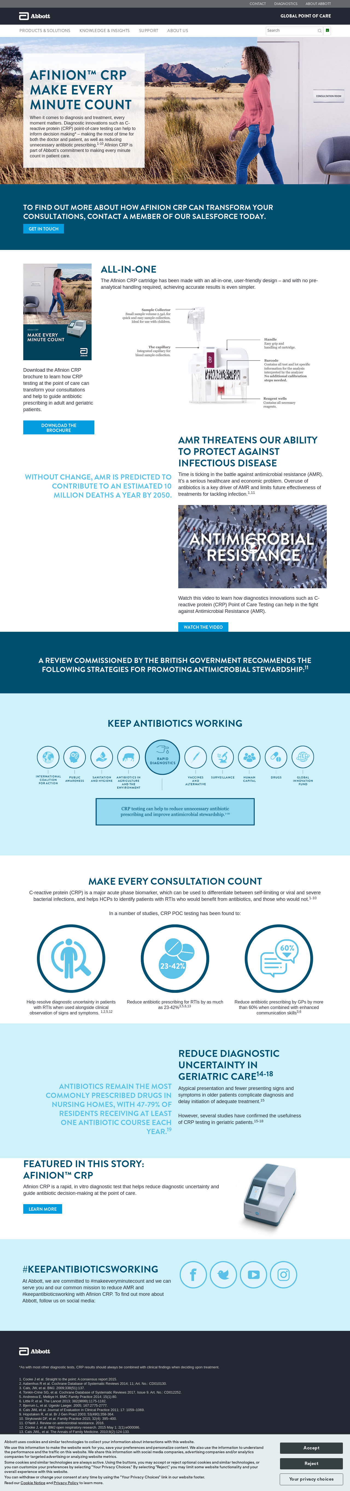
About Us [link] (177, 30)
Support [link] (148, 30)
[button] (320, 30)
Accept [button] (311, 1448)
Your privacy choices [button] (311, 1479)
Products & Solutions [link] (44, 30)
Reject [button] (311, 1463)
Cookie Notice (33, 1483)
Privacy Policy (66, 1483)
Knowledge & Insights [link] (105, 30)
